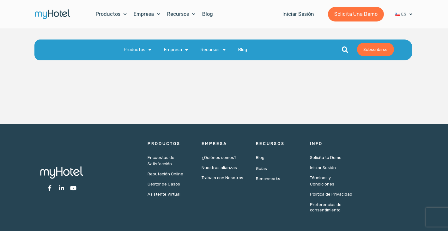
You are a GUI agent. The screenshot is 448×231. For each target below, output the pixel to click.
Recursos (181, 14)
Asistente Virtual (164, 194)
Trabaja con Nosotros (222, 177)
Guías (261, 168)
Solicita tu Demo (326, 157)
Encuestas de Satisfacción (161, 160)
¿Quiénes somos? (219, 157)
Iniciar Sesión (323, 167)
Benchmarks (268, 178)
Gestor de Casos (164, 184)
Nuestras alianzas (219, 167)
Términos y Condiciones (322, 180)
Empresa (147, 14)
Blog (207, 14)
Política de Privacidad (331, 194)
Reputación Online (165, 174)
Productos (111, 14)
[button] (345, 50)
